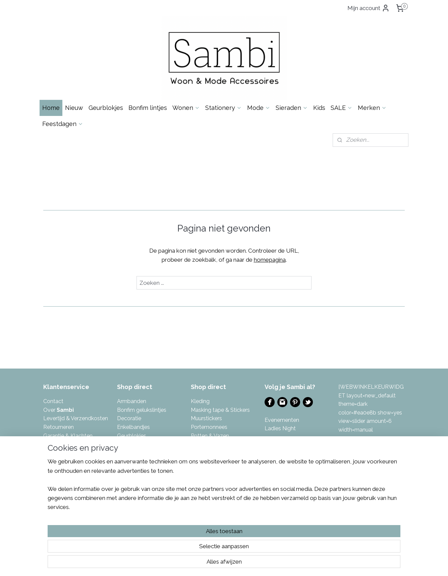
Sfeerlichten (205, 444)
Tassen (199, 461)
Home (51, 107)
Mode (258, 107)
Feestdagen (62, 123)
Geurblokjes (106, 107)
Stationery (223, 107)
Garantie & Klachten (68, 436)
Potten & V (204, 436)
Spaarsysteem (61, 461)
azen (223, 436)
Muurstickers (206, 418)
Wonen (186, 107)
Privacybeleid (59, 453)
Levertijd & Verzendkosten (75, 418)
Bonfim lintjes (147, 107)
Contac (52, 401)
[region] (180, 544)
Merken (372, 107)
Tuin (196, 487)
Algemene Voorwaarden (73, 444)
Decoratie (129, 418)
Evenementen (282, 420)
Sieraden (292, 107)
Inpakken (128, 444)
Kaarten (126, 461)
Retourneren (58, 427)
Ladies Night (280, 428)
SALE (341, 107)
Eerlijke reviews (61, 470)
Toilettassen (206, 478)
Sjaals (198, 453)
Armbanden (131, 401)
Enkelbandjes (133, 427)
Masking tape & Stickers (220, 410)
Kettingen (129, 478)
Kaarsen (127, 453)
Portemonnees (209, 427)
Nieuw (74, 107)
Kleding (200, 401)
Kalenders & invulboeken (147, 470)
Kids (319, 107)
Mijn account (368, 8)
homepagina (270, 259)
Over (58, 410)
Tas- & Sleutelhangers (218, 470)
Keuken (126, 487)
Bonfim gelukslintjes (141, 410)
